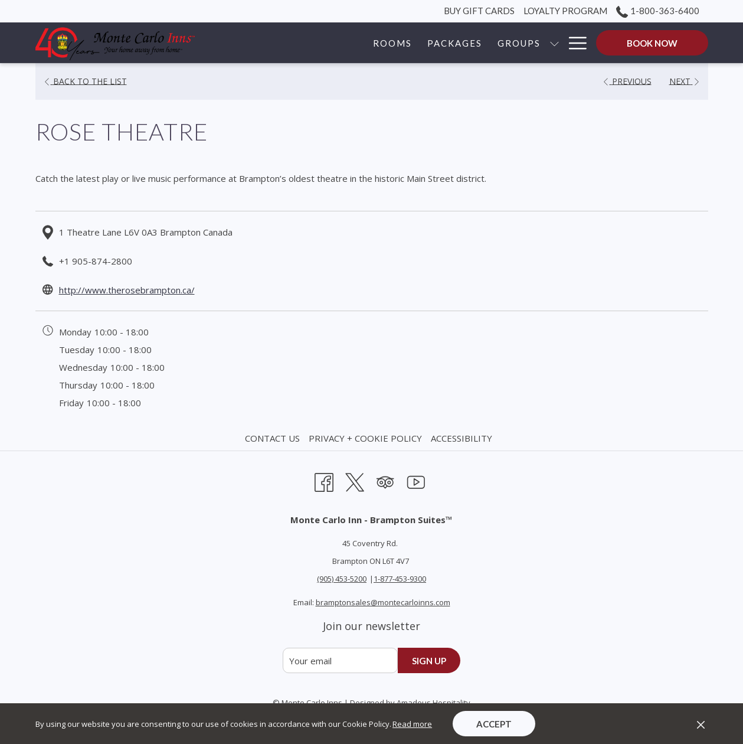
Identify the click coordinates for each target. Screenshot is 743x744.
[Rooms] (301, 42)
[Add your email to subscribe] (340, 660)
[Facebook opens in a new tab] (324, 480)
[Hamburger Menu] (573, 42)
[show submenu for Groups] (462, 42)
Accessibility (461, 438)
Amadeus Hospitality (433, 702)
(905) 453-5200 (341, 578)
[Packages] (363, 42)
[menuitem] (274, 438)
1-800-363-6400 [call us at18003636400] (657, 10)
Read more (412, 724)
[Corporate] (508, 42)
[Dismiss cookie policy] (700, 723)
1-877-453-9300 (400, 578)
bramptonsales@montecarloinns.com (383, 602)
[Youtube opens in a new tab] (416, 480)
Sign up (429, 660)
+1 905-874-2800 (95, 261)
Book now (652, 43)
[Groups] (427, 42)
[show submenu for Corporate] (554, 42)
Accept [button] (494, 724)
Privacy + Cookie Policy (365, 438)
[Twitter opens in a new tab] (354, 480)
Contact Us (272, 438)
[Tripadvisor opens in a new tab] (385, 480)
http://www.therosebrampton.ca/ (127, 290)
